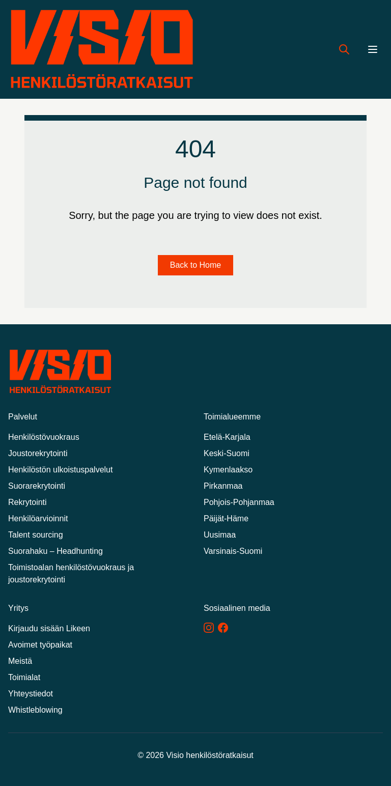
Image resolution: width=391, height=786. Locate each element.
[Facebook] (223, 628)
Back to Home (195, 265)
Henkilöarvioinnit (38, 518)
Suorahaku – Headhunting (55, 551)
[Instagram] (209, 628)
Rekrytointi (27, 502)
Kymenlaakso (228, 469)
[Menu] (372, 49)
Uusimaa (220, 534)
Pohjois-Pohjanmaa (239, 502)
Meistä (20, 661)
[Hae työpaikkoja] (344, 49)
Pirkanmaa (223, 486)
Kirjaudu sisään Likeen (49, 628)
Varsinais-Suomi (233, 551)
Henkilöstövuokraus (43, 437)
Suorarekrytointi (36, 486)
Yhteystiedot (30, 693)
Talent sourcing (35, 534)
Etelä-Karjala (227, 437)
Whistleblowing (35, 710)
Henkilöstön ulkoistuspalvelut (60, 469)
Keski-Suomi (226, 453)
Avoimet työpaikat (40, 644)
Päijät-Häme (226, 518)
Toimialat (24, 677)
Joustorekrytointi (38, 453)
